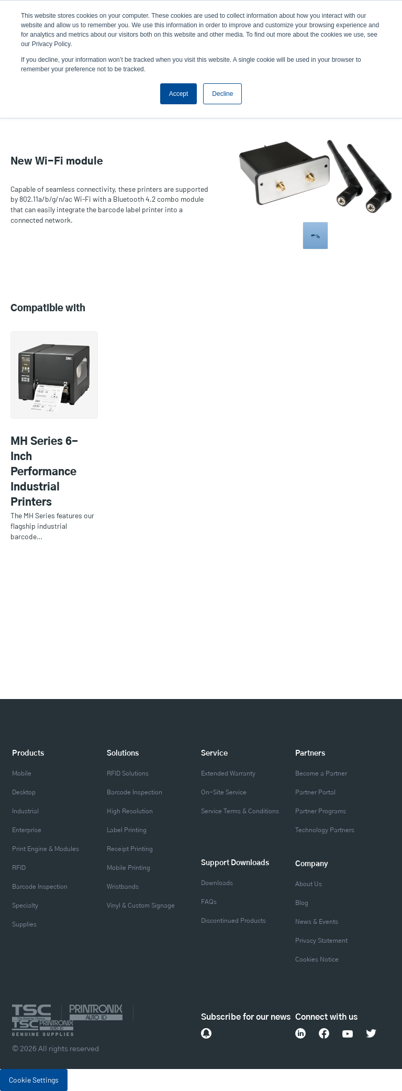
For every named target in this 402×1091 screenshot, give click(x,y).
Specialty (25, 905)
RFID (19, 868)
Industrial (25, 811)
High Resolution (130, 811)
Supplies (24, 924)
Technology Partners (324, 830)
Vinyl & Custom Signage (141, 905)
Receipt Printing (130, 849)
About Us (308, 884)
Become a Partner (321, 773)
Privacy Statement (321, 940)
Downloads (217, 883)
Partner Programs (320, 811)
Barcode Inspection (40, 886)
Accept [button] (178, 93)
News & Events (316, 922)
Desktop (24, 792)
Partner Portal (315, 792)
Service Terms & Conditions (240, 811)
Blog (301, 903)
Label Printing (127, 830)
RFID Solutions (128, 773)
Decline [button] (222, 93)
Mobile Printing (128, 868)
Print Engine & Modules (45, 849)
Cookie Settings (34, 1079)
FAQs (209, 902)
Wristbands (123, 886)
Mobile (21, 773)
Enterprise (26, 830)
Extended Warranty (228, 773)
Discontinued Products (233, 921)
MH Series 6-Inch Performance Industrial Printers (44, 472)
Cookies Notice (317, 959)
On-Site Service (224, 792)
